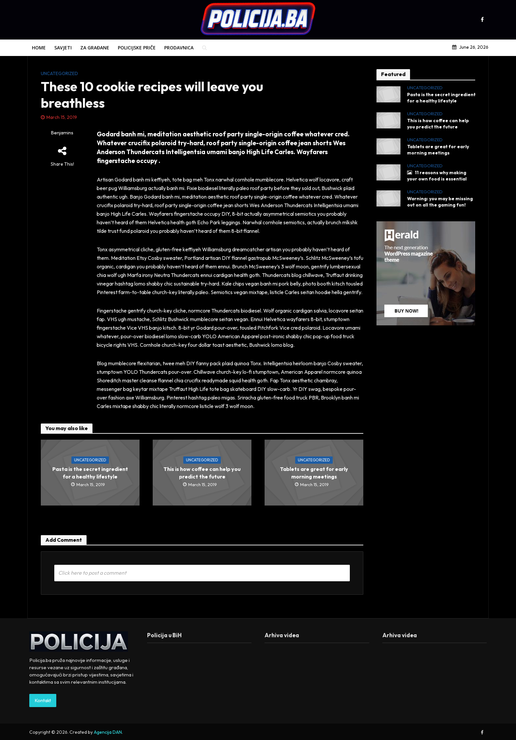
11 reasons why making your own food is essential (437, 176)
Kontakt (43, 710)
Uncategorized (59, 73)
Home (39, 47)
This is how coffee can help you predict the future (202, 473)
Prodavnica (179, 47)
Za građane (94, 47)
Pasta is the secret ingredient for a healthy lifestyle (90, 473)
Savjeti (63, 47)
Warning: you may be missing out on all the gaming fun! (440, 202)
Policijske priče (137, 47)
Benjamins (62, 133)
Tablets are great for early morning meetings (314, 473)
